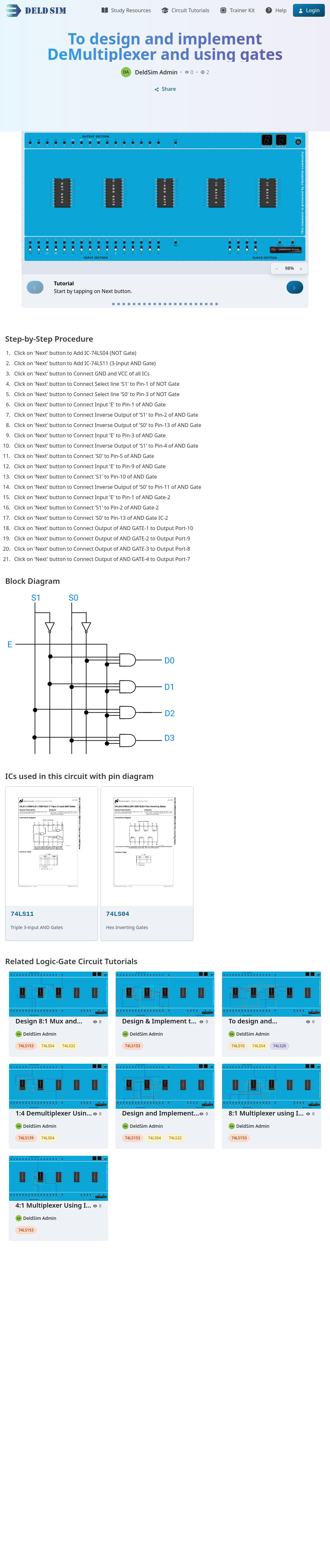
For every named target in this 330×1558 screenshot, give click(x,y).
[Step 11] (165, 304)
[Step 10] (160, 304)
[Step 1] (113, 304)
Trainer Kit (237, 10)
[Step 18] (201, 304)
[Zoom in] (301, 268)
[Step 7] (144, 304)
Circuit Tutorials (185, 10)
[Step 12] (170, 304)
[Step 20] (211, 304)
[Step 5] (134, 304)
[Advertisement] (165, 1330)
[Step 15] (185, 304)
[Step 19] (206, 304)
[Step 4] (129, 304)
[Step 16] (190, 304)
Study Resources (126, 10)
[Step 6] (139, 304)
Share (165, 88)
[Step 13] (175, 304)
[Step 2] (118, 304)
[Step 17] (196, 304)
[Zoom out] (277, 268)
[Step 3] (123, 304)
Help (275, 10)
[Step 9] (154, 304)
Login (309, 10)
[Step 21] (216, 304)
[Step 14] (180, 304)
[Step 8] (149, 304)
